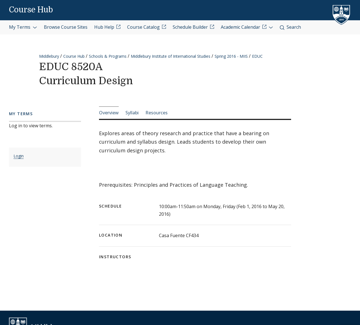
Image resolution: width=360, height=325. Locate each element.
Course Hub (31, 9)
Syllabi (132, 113)
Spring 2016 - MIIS (231, 56)
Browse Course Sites (65, 27)
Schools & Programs (108, 56)
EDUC (257, 56)
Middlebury (49, 56)
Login (19, 156)
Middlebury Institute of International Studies (170, 56)
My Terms (23, 27)
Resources (156, 113)
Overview (109, 113)
